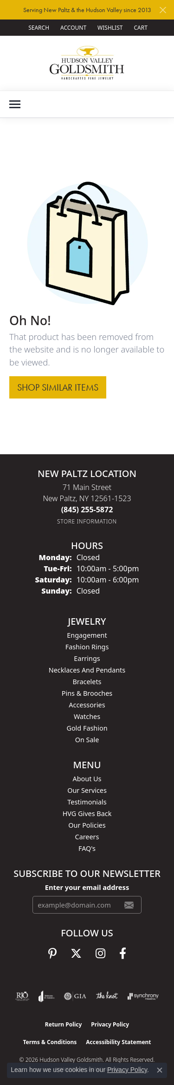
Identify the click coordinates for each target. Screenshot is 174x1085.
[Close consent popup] (159, 1070)
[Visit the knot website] (107, 996)
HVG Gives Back (87, 813)
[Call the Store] (87, 509)
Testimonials (86, 801)
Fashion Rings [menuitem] (87, 646)
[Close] (162, 10)
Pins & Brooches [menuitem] (87, 693)
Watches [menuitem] (87, 716)
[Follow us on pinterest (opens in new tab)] (52, 953)
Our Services (87, 790)
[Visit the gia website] (75, 996)
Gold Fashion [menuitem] (86, 728)
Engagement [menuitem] (87, 635)
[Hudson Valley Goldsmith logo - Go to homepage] (87, 62)
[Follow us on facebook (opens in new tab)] (123, 953)
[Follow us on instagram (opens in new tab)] (100, 953)
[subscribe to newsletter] (129, 904)
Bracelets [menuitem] (86, 681)
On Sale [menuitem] (87, 739)
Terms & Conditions (50, 1042)
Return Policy (63, 1024)
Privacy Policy (110, 1024)
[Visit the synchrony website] (143, 996)
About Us (87, 778)
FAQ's (87, 848)
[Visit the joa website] (47, 996)
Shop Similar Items (57, 387)
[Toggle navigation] (15, 104)
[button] (37, 28)
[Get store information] (87, 521)
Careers (87, 836)
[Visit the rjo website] (22, 996)
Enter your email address (87, 887)
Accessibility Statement (118, 1042)
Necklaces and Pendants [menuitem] (87, 670)
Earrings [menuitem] (87, 658)
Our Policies (86, 825)
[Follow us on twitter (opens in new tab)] (76, 953)
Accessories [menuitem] (87, 704)
